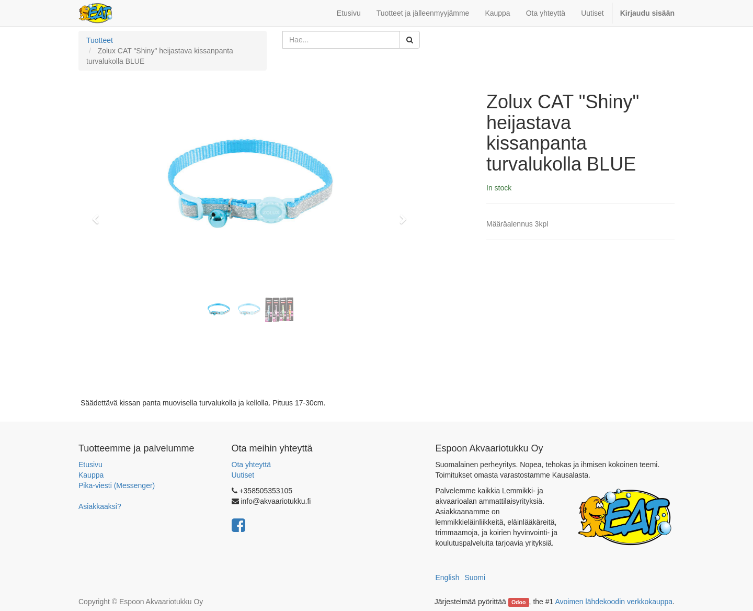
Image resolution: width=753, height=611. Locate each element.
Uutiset (243, 475)
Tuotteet (99, 40)
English (448, 577)
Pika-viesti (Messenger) (116, 485)
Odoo (518, 602)
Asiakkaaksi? (99, 506)
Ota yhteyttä (251, 464)
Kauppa (91, 475)
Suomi (474, 577)
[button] (98, 214)
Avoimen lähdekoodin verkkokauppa (613, 601)
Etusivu (90, 464)
